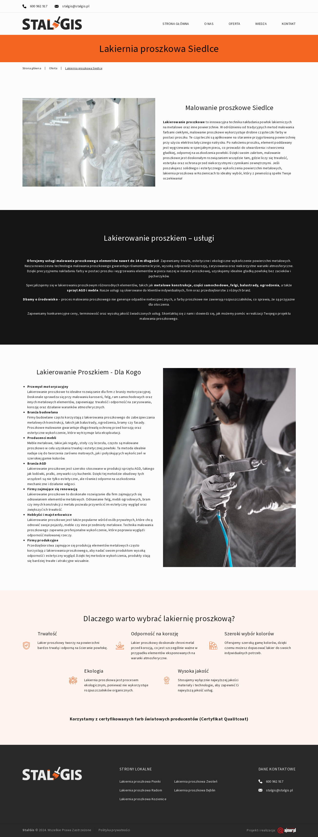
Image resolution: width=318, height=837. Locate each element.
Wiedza (261, 23)
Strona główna (176, 23)
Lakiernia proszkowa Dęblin (194, 790)
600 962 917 (39, 6)
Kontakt (289, 23)
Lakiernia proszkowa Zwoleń (196, 781)
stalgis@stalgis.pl (75, 6)
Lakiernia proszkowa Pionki (140, 781)
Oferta (234, 23)
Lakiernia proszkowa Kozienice (143, 799)
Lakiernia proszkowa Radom (141, 790)
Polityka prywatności (114, 830)
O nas (209, 23)
